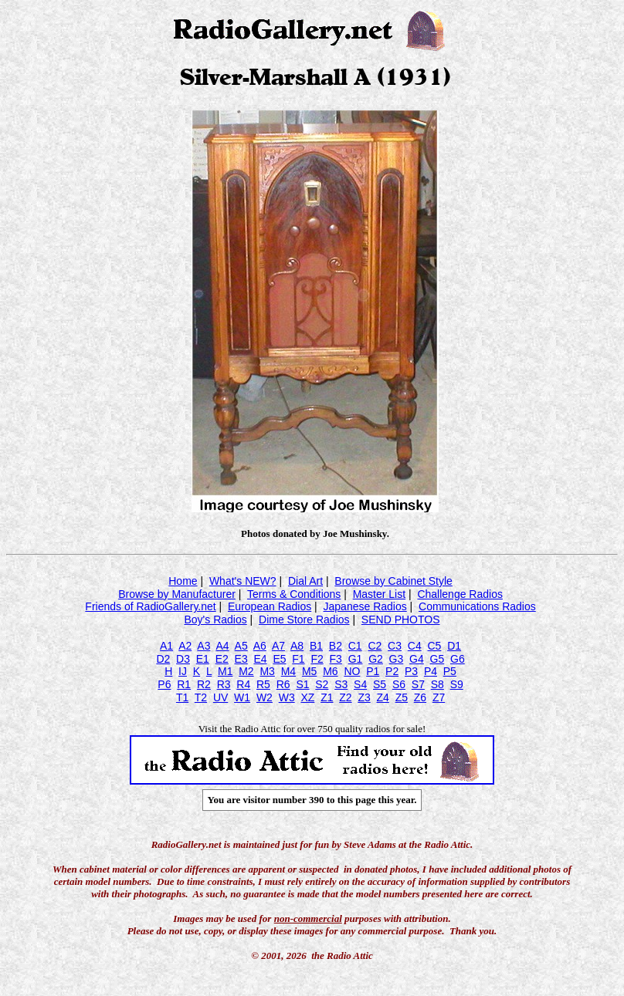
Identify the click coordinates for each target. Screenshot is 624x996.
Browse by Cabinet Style (393, 581)
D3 (183, 659)
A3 (203, 646)
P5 (449, 671)
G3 (396, 659)
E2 (222, 659)
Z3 (364, 697)
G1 (355, 659)
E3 (241, 659)
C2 (375, 646)
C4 (415, 646)
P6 (164, 684)
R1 (184, 684)
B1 (316, 646)
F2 (316, 659)
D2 (163, 659)
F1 (298, 659)
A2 (185, 646)
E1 (202, 659)
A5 (241, 646)
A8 (297, 646)
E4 (259, 659)
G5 (437, 659)
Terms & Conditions (294, 594)
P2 (391, 671)
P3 (411, 671)
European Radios (269, 606)
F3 (336, 659)
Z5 (401, 697)
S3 (341, 684)
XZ (307, 697)
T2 (201, 697)
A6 (259, 646)
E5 (279, 659)
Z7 (438, 697)
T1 (182, 697)
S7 (418, 684)
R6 (283, 684)
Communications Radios (477, 606)
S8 (437, 684)
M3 (266, 671)
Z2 (345, 697)
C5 (434, 646)
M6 (330, 671)
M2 (246, 671)
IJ (182, 671)
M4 (288, 671)
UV (220, 697)
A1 (166, 646)
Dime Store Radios (304, 619)
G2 (375, 659)
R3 (224, 684)
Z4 (383, 697)
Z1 (326, 697)
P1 (372, 671)
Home (182, 581)
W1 (242, 697)
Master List (379, 594)
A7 (278, 646)
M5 (309, 671)
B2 (335, 646)
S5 (379, 684)
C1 (355, 646)
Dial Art (305, 581)
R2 (204, 684)
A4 (222, 646)
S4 (360, 684)
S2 (321, 684)
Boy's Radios (215, 619)
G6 (457, 659)
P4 (430, 671)
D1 (454, 646)
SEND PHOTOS (400, 619)
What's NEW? (242, 581)
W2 (264, 697)
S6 (398, 684)
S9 (456, 684)
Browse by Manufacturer (177, 594)
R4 (243, 684)
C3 (395, 646)
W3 (287, 697)
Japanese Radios (365, 606)
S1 (302, 684)
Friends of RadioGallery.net (150, 606)
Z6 (420, 697)
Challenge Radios (460, 594)
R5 (263, 684)
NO (352, 671)
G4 (416, 659)
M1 (225, 671)
